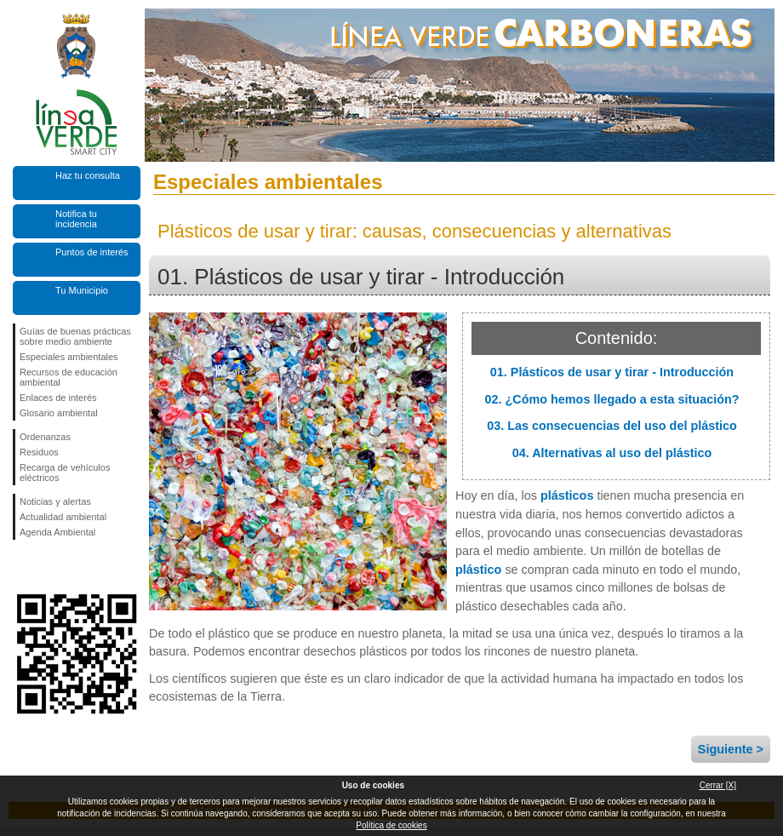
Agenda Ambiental (57, 532)
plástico (478, 569)
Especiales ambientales (69, 357)
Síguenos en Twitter (51, 567)
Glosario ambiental (59, 413)
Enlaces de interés (58, 397)
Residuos (39, 452)
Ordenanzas (45, 437)
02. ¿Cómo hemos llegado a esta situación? (611, 399)
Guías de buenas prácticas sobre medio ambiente (75, 336)
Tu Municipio (81, 290)
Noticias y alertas (55, 501)
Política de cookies (391, 825)
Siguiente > (730, 749)
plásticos (566, 495)
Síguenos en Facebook (23, 567)
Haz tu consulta (87, 175)
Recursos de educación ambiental (68, 377)
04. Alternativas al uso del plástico (612, 453)
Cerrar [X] (718, 785)
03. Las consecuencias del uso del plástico (612, 425)
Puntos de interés (92, 252)
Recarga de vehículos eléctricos (65, 472)
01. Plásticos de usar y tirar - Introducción (612, 372)
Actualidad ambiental (63, 517)
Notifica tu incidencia (76, 219)
